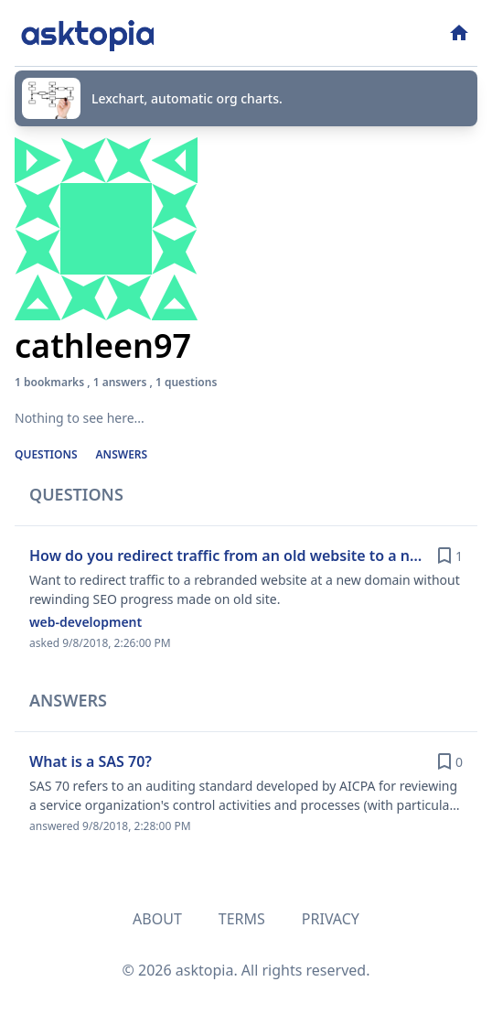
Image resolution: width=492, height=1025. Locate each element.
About (157, 919)
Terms (242, 919)
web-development (85, 622)
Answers (122, 454)
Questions (46, 454)
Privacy (330, 919)
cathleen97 (103, 345)
